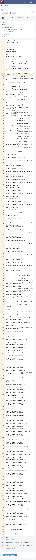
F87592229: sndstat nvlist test (14, 29)
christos (14, 18)
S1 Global (27, 542)
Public (13, 13)
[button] (34, 2)
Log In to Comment (10, 555)
